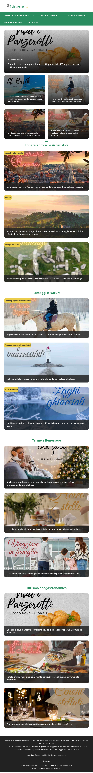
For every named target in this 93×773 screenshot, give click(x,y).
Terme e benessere (76, 15)
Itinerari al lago (11, 390)
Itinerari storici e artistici (20, 15)
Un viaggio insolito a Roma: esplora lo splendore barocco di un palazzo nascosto (45, 187)
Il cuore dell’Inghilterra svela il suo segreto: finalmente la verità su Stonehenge (44, 279)
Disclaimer (57, 769)
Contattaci (62, 755)
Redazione (36, 769)
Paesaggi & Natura (53, 15)
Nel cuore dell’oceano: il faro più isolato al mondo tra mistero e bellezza (41, 379)
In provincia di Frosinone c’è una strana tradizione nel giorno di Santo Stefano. (44, 335)
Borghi (8, 198)
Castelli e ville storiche (14, 153)
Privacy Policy (46, 769)
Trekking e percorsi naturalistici (18, 301)
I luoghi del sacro (12, 245)
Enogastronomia (13, 22)
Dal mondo (33, 22)
